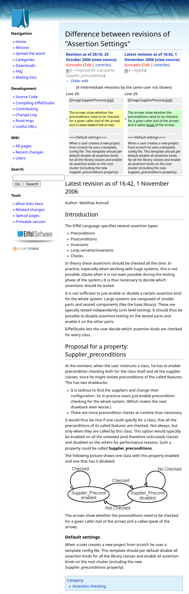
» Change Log (25, 114)
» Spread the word (29, 53)
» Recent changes (28, 152)
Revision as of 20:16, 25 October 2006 (87, 57)
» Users (19, 158)
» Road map (23, 120)
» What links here (28, 203)
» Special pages (26, 215)
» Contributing (25, 108)
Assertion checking (89, 586)
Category (75, 580)
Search (17, 169)
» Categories (24, 59)
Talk (87, 64)
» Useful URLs (25, 126)
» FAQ (18, 71)
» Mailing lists (25, 77)
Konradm (74, 64)
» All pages (22, 145)
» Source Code (25, 96)
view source (104, 59)
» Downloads (24, 65)
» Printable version (29, 221)
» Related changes (29, 209)
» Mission (21, 47)
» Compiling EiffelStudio (34, 102)
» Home (19, 41)
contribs (102, 64)
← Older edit (77, 80)
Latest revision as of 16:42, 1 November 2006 (151, 57)
